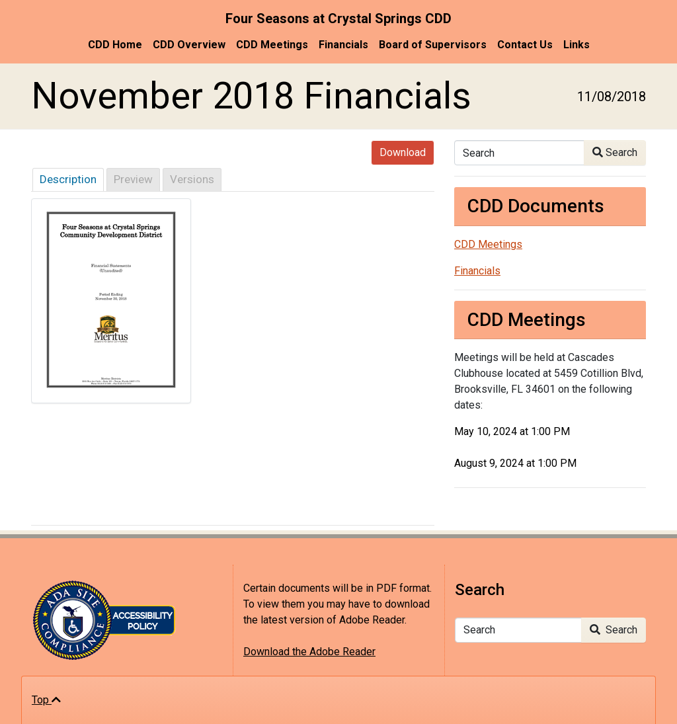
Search (614, 152)
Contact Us (525, 44)
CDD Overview (189, 44)
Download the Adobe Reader (309, 651)
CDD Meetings (272, 44)
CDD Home (115, 44)
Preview (133, 179)
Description (68, 179)
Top (46, 700)
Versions (192, 179)
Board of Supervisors (433, 44)
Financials (343, 44)
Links (576, 44)
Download (402, 152)
